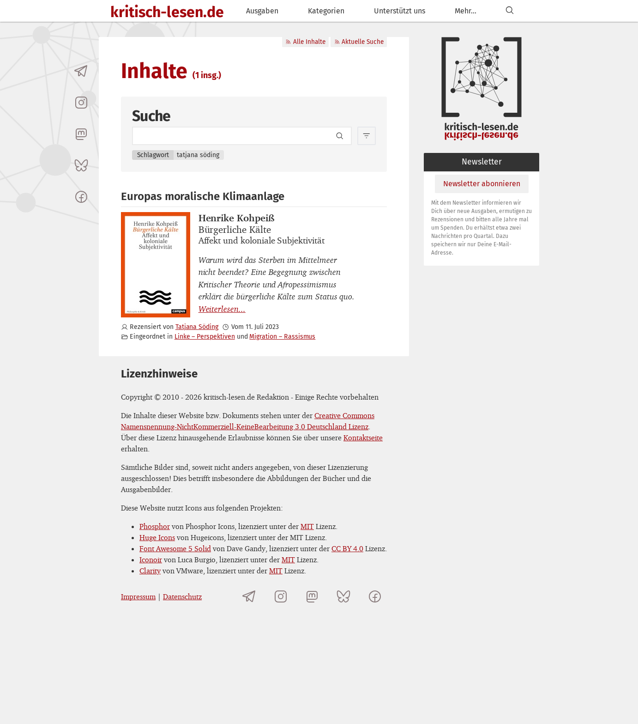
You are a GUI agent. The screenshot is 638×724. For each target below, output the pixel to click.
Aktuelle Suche (359, 42)
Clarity (150, 570)
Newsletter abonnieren (481, 183)
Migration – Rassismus (282, 337)
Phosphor (154, 526)
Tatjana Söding (196, 327)
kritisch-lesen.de (167, 12)
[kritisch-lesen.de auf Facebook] (81, 197)
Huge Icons (157, 537)
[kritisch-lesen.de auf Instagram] (81, 103)
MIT (307, 526)
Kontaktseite (363, 437)
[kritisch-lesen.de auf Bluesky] (81, 165)
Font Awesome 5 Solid (175, 548)
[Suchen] (509, 11)
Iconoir (150, 559)
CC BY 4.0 (347, 548)
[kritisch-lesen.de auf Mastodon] (81, 134)
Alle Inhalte (305, 42)
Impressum (138, 596)
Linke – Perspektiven (205, 337)
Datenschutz (182, 596)
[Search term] (242, 136)
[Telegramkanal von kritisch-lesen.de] (81, 71)
